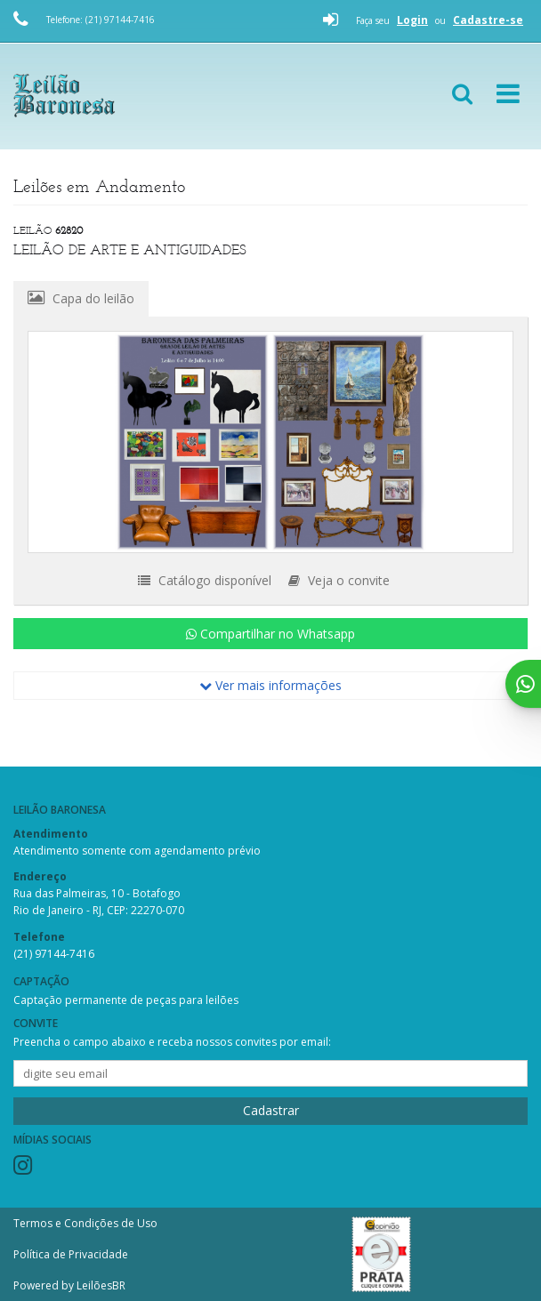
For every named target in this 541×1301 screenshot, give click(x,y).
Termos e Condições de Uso (85, 1223)
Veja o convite (339, 580)
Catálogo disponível (204, 580)
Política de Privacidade (70, 1254)
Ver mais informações (270, 685)
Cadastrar (271, 1110)
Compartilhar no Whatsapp (270, 633)
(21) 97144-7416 (53, 953)
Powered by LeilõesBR (69, 1285)
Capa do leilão (81, 298)
